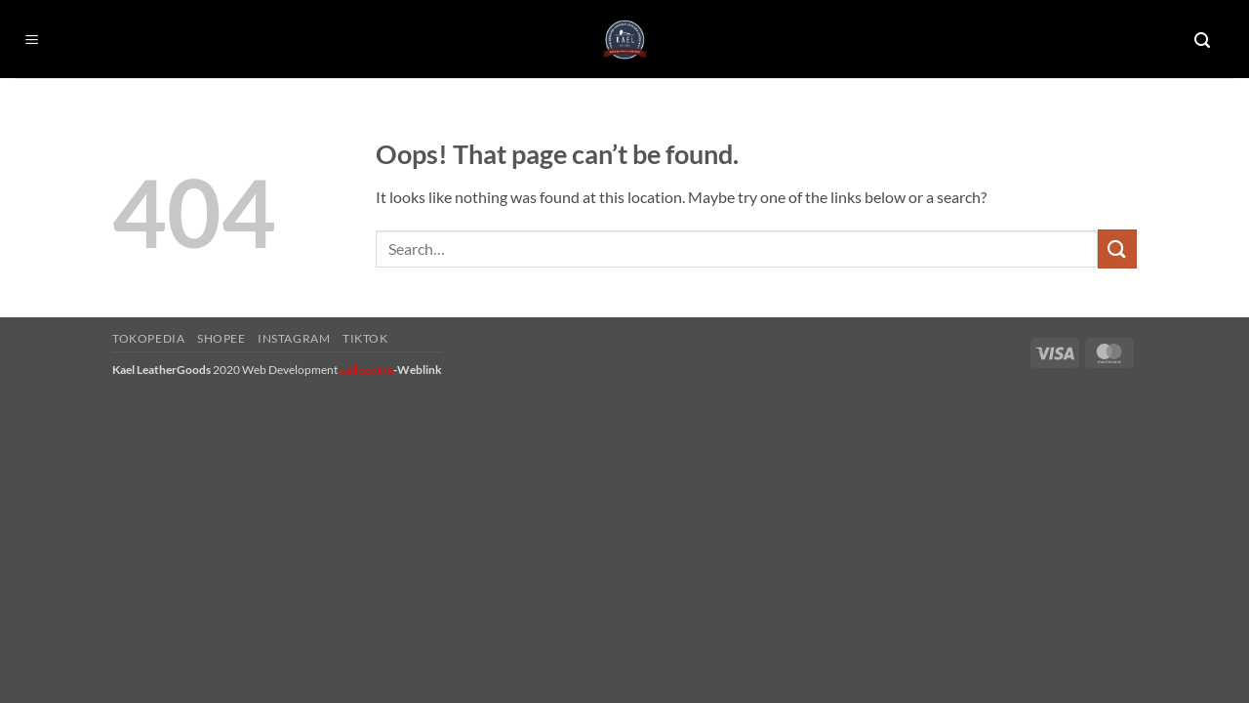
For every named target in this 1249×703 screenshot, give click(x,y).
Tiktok (365, 338)
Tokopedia (148, 338)
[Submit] (1117, 248)
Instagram (294, 338)
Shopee (221, 338)
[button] (32, 40)
